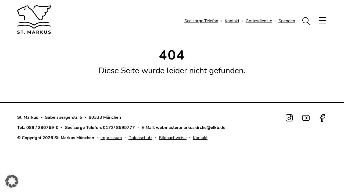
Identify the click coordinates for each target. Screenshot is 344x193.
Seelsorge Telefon (201, 21)
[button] (12, 181)
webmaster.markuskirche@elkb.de (190, 128)
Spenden (286, 21)
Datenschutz (140, 138)
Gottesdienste (259, 21)
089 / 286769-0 (42, 128)
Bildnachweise (173, 138)
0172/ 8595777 (119, 128)
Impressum (111, 138)
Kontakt (232, 21)
